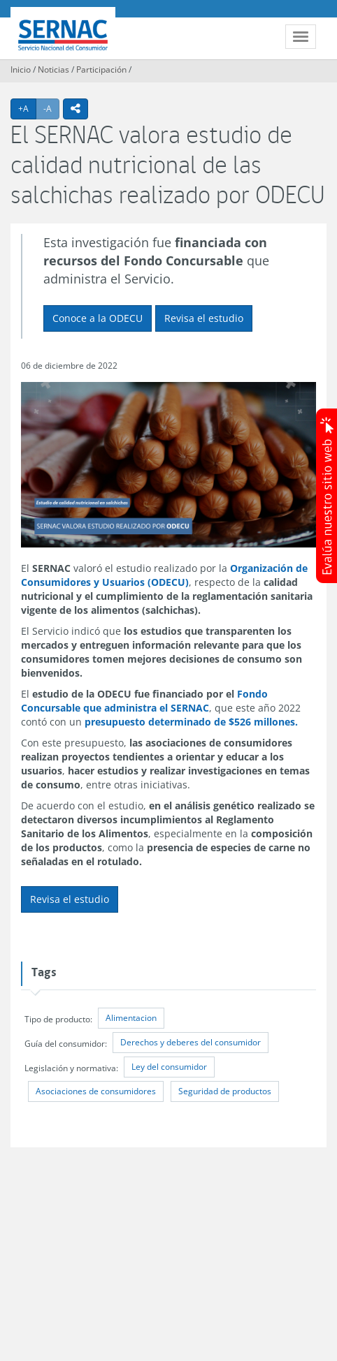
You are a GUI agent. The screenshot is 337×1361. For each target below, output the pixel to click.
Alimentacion (131, 1018)
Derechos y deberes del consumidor (190, 1042)
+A (27, 108)
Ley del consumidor (169, 1067)
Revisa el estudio (203, 318)
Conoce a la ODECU (97, 318)
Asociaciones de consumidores (96, 1091)
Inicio (20, 69)
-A (51, 108)
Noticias (53, 69)
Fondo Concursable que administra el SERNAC (144, 700)
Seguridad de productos (224, 1091)
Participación (101, 69)
